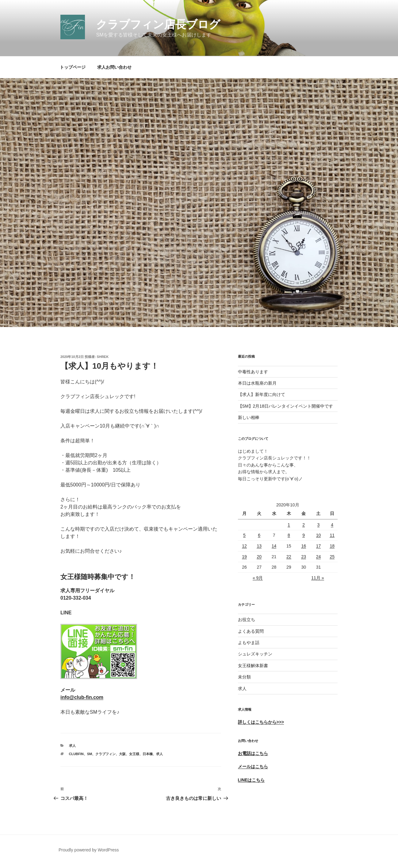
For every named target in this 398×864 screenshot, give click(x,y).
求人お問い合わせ (114, 67)
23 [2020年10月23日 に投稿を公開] (303, 556)
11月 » (317, 577)
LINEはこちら (251, 780)
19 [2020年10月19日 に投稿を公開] (244, 556)
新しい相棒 (248, 417)
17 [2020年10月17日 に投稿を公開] (318, 545)
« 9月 (258, 577)
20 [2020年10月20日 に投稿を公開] (259, 556)
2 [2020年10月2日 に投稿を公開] (303, 524)
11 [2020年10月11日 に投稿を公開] (332, 535)
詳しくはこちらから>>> (261, 722)
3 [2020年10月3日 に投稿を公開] (318, 524)
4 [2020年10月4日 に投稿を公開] (332, 524)
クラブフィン (105, 754)
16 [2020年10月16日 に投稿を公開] (303, 545)
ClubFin (76, 754)
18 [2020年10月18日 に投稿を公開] (332, 545)
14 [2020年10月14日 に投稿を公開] (274, 545)
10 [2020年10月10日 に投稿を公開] (318, 535)
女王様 (134, 754)
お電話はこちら (253, 753)
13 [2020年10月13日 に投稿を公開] (259, 545)
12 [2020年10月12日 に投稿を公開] (244, 545)
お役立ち (246, 619)
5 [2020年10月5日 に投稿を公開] (244, 535)
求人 (72, 745)
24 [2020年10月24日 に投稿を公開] (318, 556)
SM (89, 754)
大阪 (122, 754)
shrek (103, 357)
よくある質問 (251, 631)
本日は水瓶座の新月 (257, 383)
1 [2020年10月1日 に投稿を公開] (289, 524)
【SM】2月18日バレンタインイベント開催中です (285, 406)
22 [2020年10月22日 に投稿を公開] (288, 556)
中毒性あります (253, 371)
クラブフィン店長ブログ (158, 24)
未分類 (244, 676)
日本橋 (148, 754)
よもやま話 (248, 642)
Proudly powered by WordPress (89, 849)
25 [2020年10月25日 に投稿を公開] (332, 556)
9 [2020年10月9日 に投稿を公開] (303, 535)
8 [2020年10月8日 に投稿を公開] (289, 535)
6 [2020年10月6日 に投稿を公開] (259, 535)
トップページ (73, 67)
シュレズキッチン (255, 653)
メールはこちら (253, 766)
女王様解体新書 (253, 665)
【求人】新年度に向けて (261, 394)
